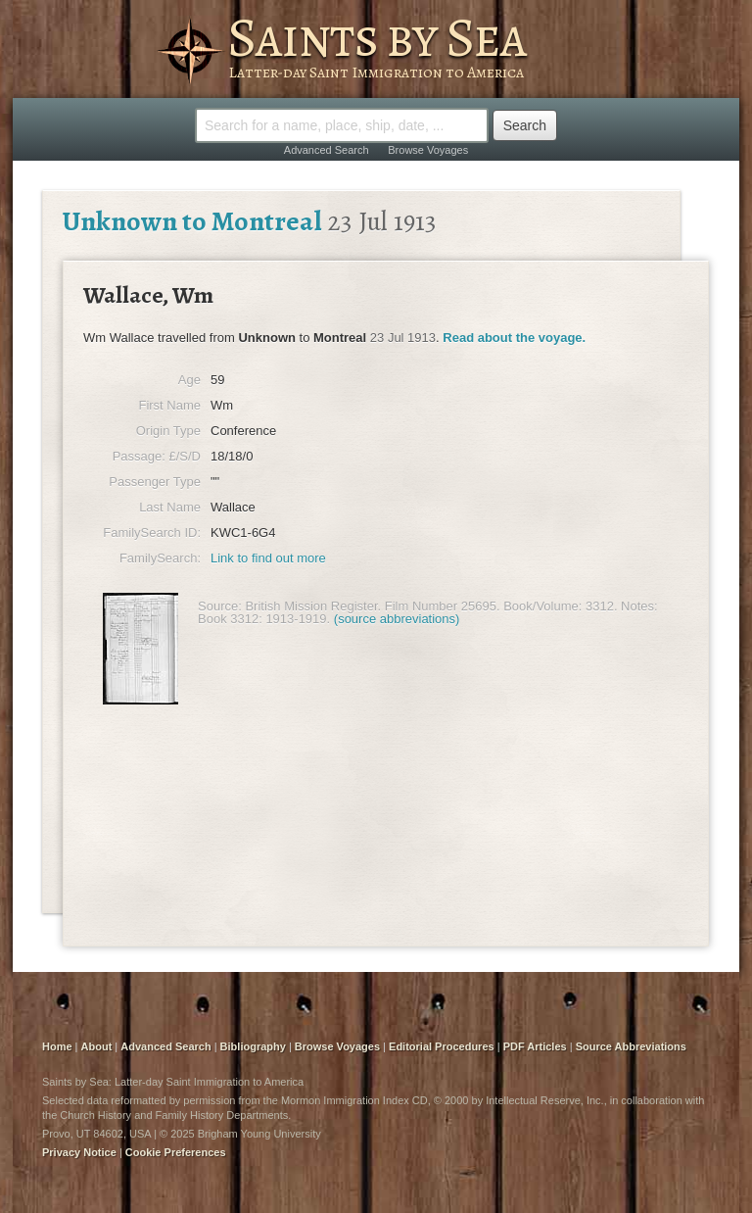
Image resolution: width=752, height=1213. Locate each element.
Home (57, 1046)
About (97, 1046)
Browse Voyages (428, 150)
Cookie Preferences (175, 1152)
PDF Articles (535, 1046)
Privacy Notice (79, 1152)
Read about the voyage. (514, 337)
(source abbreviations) (397, 618)
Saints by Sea (376, 37)
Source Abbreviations (631, 1046)
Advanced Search (326, 150)
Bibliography (253, 1046)
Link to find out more (268, 558)
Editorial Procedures (441, 1046)
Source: (220, 606)
